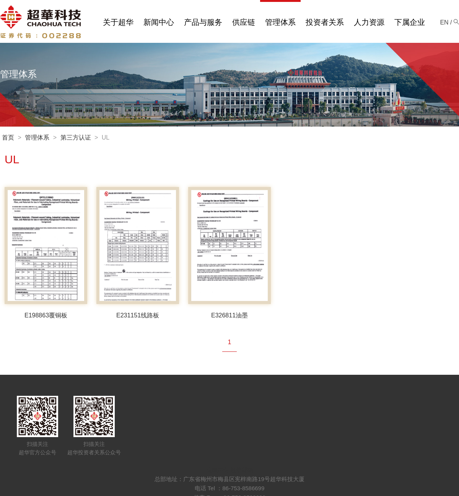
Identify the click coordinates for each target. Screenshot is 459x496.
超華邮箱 (241, 470)
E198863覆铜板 (45, 315)
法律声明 (217, 470)
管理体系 (37, 137)
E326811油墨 (229, 315)
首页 (8, 137)
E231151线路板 (137, 315)
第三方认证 (75, 137)
